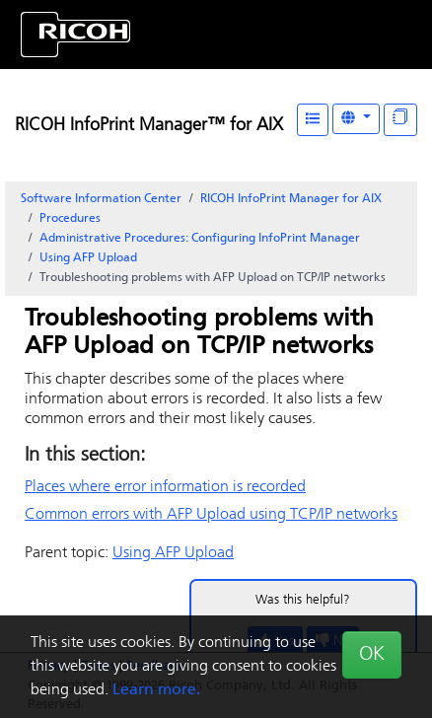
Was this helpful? (302, 600)
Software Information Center (101, 199)
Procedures (70, 219)
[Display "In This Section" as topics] (400, 120)
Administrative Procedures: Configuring (199, 239)
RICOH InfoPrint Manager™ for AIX (149, 125)
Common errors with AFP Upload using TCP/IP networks (211, 515)
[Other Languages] (356, 119)
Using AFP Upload (88, 258)
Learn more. (156, 690)
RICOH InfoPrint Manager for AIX (291, 199)
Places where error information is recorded (165, 487)
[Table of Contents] (312, 120)
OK (372, 655)
